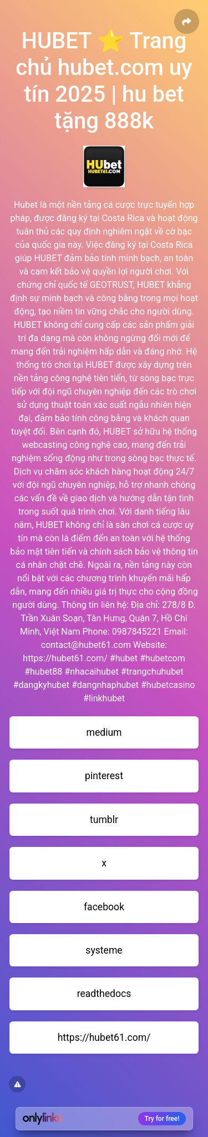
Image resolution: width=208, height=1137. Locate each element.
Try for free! (162, 1119)
